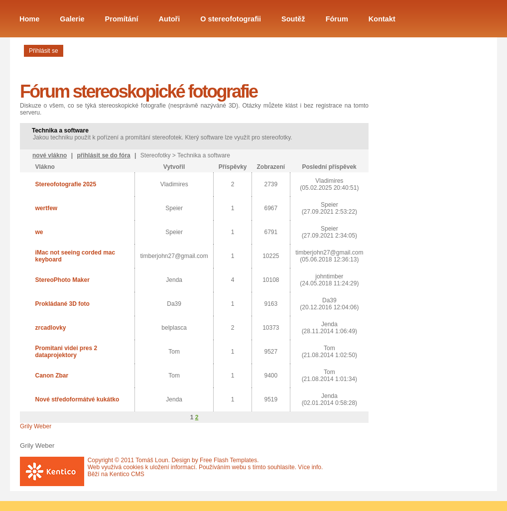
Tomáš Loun (151, 460)
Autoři (169, 19)
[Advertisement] (423, 210)
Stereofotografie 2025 (65, 184)
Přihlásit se (43, 50)
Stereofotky (155, 155)
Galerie (72, 19)
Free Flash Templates (228, 460)
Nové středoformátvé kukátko (77, 399)
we (39, 232)
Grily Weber (35, 426)
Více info (309, 467)
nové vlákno (49, 155)
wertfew (46, 208)
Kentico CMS (127, 474)
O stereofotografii (230, 19)
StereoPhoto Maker (62, 279)
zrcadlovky (50, 327)
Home (29, 19)
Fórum (337, 19)
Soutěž (293, 19)
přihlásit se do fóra (103, 155)
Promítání (121, 19)
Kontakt (382, 19)
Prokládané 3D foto (62, 303)
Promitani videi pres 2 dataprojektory (66, 352)
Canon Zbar (51, 375)
